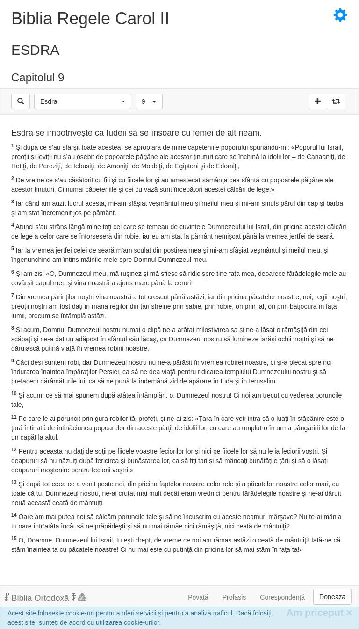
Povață (198, 597)
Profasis (234, 597)
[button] (82, 101)
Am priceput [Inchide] (319, 612)
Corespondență (282, 597)
